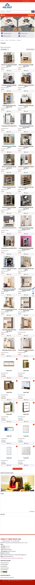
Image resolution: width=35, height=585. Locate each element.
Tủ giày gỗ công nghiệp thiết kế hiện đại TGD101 (26, 351)
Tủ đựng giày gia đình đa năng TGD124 (9, 125)
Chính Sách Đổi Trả (4, 566)
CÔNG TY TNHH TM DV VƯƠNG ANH (7, 577)
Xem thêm (31, 511)
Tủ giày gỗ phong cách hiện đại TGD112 (9, 248)
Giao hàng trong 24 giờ (7, 33)
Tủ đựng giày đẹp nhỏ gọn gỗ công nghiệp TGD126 (9, 106)
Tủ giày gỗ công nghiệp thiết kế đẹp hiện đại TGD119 (26, 167)
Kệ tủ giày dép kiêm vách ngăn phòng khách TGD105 (26, 310)
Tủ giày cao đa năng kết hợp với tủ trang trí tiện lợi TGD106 (9, 310)
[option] (17, 485)
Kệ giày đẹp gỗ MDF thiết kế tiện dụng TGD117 (26, 188)
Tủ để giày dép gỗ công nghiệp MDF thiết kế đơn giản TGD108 (9, 289)
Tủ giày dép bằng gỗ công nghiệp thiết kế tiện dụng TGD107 (26, 289)
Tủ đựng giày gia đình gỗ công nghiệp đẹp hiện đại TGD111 (26, 249)
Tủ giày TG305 (26, 392)
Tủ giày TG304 (9, 392)
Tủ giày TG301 (9, 370)
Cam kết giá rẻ (23, 36)
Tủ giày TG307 (26, 414)
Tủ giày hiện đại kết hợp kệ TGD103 (26, 329)
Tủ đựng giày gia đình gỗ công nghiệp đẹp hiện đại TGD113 (26, 228)
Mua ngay (9, 70)
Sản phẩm (6, 40)
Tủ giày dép (19, 40)
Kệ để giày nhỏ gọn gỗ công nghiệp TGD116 (9, 208)
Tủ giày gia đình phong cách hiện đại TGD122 (9, 147)
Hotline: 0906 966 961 (26, 1)
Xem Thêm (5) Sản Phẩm (17, 468)
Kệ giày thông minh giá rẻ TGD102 (9, 350)
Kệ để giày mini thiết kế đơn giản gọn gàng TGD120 (9, 167)
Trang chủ (2, 40)
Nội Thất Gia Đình (12, 40)
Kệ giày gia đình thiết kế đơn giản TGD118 (9, 188)
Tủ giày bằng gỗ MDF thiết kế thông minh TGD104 (9, 330)
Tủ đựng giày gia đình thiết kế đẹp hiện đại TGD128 (8, 86)
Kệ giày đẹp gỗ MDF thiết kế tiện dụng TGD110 (9, 269)
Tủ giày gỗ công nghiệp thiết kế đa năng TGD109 (26, 269)
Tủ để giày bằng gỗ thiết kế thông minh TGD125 (26, 106)
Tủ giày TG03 (9, 458)
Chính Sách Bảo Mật (4, 569)
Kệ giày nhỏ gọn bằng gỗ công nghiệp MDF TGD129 (26, 65)
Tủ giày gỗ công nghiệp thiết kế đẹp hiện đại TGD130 (9, 65)
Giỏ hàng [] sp (31, 15)
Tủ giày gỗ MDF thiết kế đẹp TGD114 (9, 227)
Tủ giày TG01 (9, 436)
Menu (3, 15)
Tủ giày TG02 (26, 436)
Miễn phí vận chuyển (7, 36)
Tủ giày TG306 (9, 414)
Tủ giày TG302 (26, 370)
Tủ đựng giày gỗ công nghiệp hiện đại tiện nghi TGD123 (26, 126)
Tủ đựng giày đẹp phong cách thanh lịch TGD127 (26, 86)
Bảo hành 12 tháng (24, 33)
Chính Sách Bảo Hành (4, 564)
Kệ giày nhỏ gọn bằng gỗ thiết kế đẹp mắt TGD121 (26, 147)
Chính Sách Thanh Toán (5, 562)
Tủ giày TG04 (26, 458)
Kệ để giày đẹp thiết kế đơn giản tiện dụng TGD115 (26, 208)
